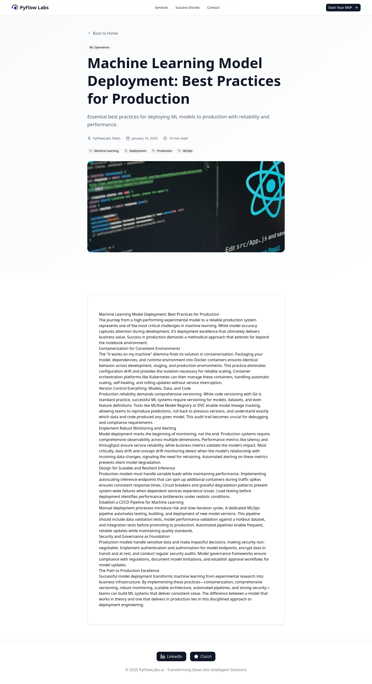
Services (161, 7)
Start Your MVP (343, 7)
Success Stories (188, 7)
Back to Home (102, 33)
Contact (213, 7)
